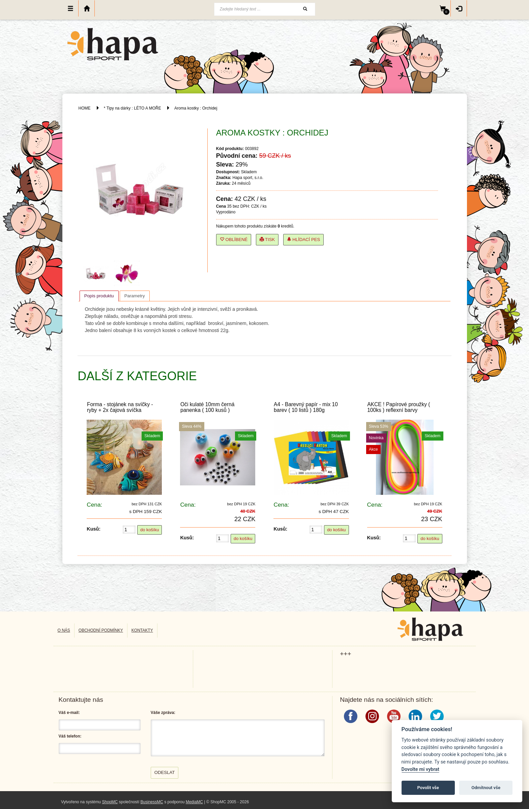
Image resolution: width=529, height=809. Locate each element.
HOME (85, 108)
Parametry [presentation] (134, 295)
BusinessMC (152, 802)
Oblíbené (234, 239)
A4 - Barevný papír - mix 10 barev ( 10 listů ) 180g (306, 407)
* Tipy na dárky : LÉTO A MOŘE (132, 108)
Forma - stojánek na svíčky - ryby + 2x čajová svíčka (120, 407)
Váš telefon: (70, 736)
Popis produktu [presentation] (99, 295)
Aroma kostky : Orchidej (195, 108)
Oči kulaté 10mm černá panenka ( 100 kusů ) (207, 407)
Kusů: (93, 529)
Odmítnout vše (485, 787)
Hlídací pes (303, 239)
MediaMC (194, 802)
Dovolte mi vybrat (420, 769)
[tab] (99, 296)
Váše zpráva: (163, 712)
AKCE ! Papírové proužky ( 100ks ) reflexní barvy (398, 407)
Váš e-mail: (69, 712)
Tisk (267, 239)
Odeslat (164, 772)
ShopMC (110, 802)
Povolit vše (428, 787)
